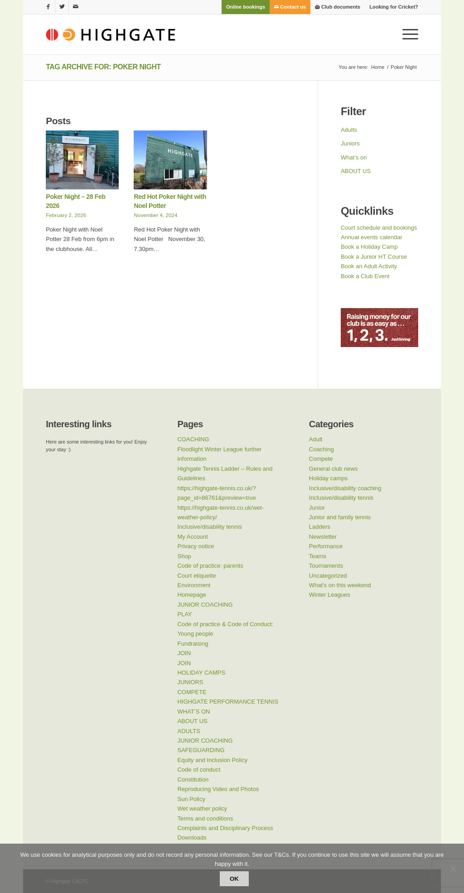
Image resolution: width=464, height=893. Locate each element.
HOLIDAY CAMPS (201, 672)
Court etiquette (196, 575)
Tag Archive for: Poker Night (103, 67)
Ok (234, 878)
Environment (193, 585)
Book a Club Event (365, 276)
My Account (192, 536)
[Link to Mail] (75, 7)
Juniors (350, 143)
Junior (317, 507)
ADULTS (188, 731)
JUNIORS (190, 682)
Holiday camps (328, 478)
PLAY (184, 614)
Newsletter (323, 536)
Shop (184, 556)
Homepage (191, 594)
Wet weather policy (202, 808)
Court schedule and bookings (379, 227)
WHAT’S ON (193, 711)
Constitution (192, 779)
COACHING (193, 439)
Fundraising (192, 643)
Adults (349, 129)
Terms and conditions (205, 818)
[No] (452, 868)
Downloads (191, 837)
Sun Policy (191, 799)
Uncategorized (328, 575)
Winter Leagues (329, 594)
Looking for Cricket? (393, 7)
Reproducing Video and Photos (218, 789)
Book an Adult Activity (369, 266)
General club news (333, 468)
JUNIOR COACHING (204, 604)
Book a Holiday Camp (369, 246)
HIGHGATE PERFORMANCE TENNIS (227, 701)
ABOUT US (356, 171)
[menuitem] (246, 7)
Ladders (319, 526)
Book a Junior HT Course (374, 256)
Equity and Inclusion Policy (212, 760)
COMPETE (191, 692)
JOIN (184, 653)
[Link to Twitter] (61, 7)
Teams (317, 556)
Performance (326, 546)
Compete (321, 458)
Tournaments (326, 565)
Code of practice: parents (210, 565)
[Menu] (407, 34)
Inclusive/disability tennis (209, 526)
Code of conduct (198, 769)
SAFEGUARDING (200, 750)
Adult (316, 439)
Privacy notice (195, 546)
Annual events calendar (371, 237)
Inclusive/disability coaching (345, 488)
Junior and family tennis (340, 517)
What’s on (354, 157)
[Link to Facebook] (48, 7)
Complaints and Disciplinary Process (225, 828)
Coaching (321, 449)
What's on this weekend (340, 585)
